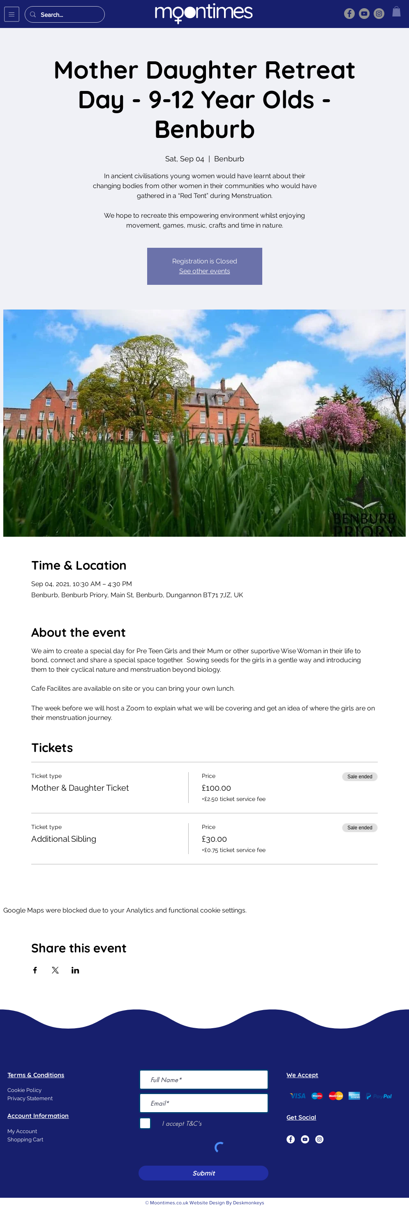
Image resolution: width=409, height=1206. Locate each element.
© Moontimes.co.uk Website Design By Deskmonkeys (204, 1203)
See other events (204, 271)
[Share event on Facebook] (35, 970)
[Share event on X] (55, 970)
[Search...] (64, 14)
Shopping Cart (25, 1139)
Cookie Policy (24, 1090)
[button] (12, 14)
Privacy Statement (30, 1098)
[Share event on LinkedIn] (75, 970)
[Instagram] (379, 13)
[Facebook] (349, 13)
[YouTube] (364, 13)
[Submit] (203, 1173)
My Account (22, 1131)
